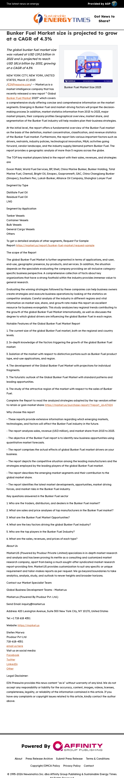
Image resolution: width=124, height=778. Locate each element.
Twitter (10, 659)
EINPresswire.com (19, 84)
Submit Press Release (69, 758)
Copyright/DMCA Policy (45, 765)
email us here (14, 646)
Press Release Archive (39, 758)
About (18, 758)
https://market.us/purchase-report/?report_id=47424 (79, 405)
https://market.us (28, 625)
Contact (89, 765)
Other (10, 668)
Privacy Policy (72, 765)
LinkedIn (12, 664)
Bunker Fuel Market (18, 98)
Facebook (12, 655)
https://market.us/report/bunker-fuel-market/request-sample (55, 245)
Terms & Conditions (97, 758)
